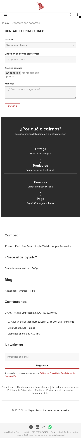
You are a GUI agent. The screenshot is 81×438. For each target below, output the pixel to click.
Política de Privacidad (49, 373)
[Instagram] (31, 427)
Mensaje (9, 83)
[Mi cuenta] (77, 14)
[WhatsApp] (50, 427)
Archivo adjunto (13, 67)
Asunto (9, 39)
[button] (5, 15)
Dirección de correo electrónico (22, 53)
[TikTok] (43, 427)
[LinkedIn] (37, 427)
